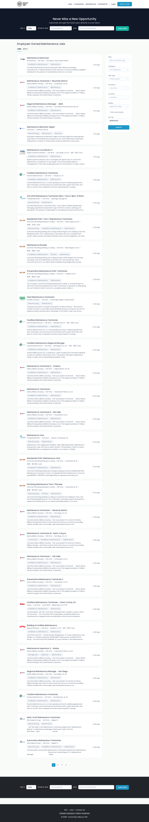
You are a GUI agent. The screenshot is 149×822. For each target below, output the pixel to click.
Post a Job (124, 4)
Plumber (54, 256)
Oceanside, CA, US (60, 84)
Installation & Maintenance (38, 64)
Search (119, 127)
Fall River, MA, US (42, 130)
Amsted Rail (31, 61)
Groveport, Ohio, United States (57, 61)
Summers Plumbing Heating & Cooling (41, 223)
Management (33, 660)
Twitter (78, 813)
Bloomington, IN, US (72, 223)
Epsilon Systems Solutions (36, 154)
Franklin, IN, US (70, 276)
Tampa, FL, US (58, 177)
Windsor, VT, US (55, 633)
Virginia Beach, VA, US (62, 372)
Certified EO (103, 4)
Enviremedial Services (35, 177)
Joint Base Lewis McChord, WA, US (66, 107)
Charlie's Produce (33, 302)
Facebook (86, 813)
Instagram (70, 813)
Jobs (70, 4)
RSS (65, 810)
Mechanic (58, 134)
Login (113, 4)
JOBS (19, 49)
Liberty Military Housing (35, 84)
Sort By (110, 117)
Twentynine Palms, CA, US (63, 395)
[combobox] (31, 28)
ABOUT (25, 49)
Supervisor (45, 660)
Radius (110, 103)
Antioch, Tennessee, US (59, 441)
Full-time (41, 61)
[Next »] (70, 771)
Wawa (29, 610)
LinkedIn (62, 813)
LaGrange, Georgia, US (59, 200)
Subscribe (122, 28)
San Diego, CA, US (62, 154)
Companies (79, 4)
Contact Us (80, 810)
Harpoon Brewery (33, 633)
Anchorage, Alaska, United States (62, 302)
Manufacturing (33, 134)
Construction (33, 544)
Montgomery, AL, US (61, 703)
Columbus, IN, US (72, 464)
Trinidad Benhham (33, 200)
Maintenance (55, 64)
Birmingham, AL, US (60, 348)
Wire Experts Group (34, 726)
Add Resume (90, 4)
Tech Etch (30, 130)
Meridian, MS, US (59, 325)
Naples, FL (55, 726)
